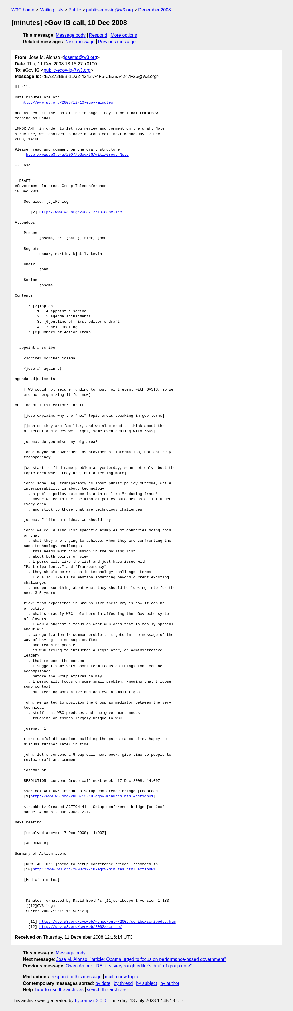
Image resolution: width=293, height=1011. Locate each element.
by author (169, 983)
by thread (123, 983)
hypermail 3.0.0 (90, 1000)
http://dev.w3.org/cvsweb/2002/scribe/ (80, 927)
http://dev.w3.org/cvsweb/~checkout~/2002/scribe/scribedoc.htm (107, 921)
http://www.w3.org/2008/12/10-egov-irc (80, 212)
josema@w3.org (80, 57)
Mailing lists (51, 9)
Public (74, 9)
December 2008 (154, 9)
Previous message (117, 41)
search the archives (107, 989)
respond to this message (76, 976)
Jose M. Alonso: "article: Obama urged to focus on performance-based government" (141, 959)
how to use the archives (59, 989)
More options (124, 35)
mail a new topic (121, 976)
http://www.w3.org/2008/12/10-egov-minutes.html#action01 (92, 796)
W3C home (22, 9)
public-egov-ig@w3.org (109, 9)
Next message (80, 41)
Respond (98, 35)
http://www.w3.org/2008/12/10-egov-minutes (67, 102)
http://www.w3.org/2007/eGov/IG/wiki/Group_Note (77, 154)
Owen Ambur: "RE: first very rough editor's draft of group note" (128, 965)
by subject (146, 983)
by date (102, 983)
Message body (71, 35)
